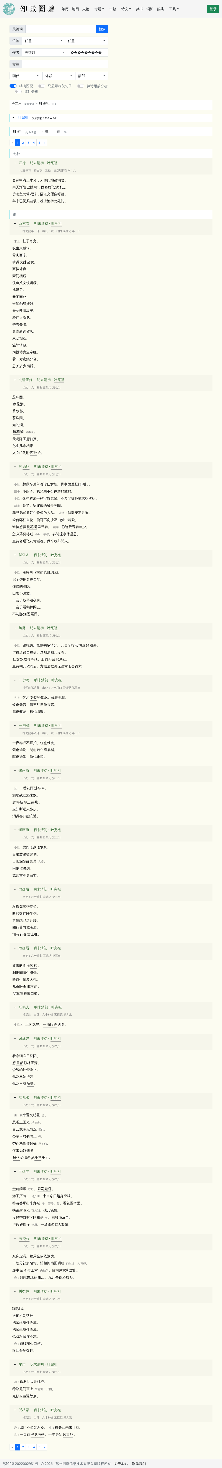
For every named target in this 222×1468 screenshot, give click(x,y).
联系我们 (139, 1463)
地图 (75, 8)
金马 (23, 1270)
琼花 (16, 404)
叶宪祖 (47, 103)
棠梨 (33, 697)
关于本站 (121, 1463)
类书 (139, 8)
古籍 (112, 8)
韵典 (160, 8)
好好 (51, 1203)
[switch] (13, 86)
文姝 (23, 262)
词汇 (150, 8)
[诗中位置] (43, 41)
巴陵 (30, 187)
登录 (213, 8)
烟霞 (26, 614)
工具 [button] (172, 8)
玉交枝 (24, 1238)
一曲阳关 (50, 1024)
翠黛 (16, 993)
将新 (19, 802)
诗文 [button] (124, 8)
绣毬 (26, 466)
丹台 (51, 659)
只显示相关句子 (60, 86)
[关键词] (60, 29)
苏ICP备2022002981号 (20, 1463)
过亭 (37, 788)
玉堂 (34, 1270)
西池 (33, 452)
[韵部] (91, 76)
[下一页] (44, 142)
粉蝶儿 (24, 1007)
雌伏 (16, 1157)
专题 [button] (98, 8)
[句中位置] (86, 41)
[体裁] (59, 76)
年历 (65, 8)
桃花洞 (32, 526)
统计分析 (31, 91)
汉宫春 (24, 223)
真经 (47, 572)
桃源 (81, 645)
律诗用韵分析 (97, 86)
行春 (23, 934)
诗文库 (22, 103)
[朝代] (26, 76)
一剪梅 (24, 680)
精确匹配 (26, 86)
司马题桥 (44, 1188)
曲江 (41, 1277)
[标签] (65, 64)
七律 (47, 131)
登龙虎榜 (37, 1434)
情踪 (30, 365)
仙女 (16, 659)
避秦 (93, 645)
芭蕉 (34, 802)
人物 (85, 8)
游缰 (30, 1083)
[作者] (88, 52)
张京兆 (32, 986)
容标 (33, 965)
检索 (102, 29)
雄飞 (37, 1157)
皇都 (19, 1062)
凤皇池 (68, 1434)
